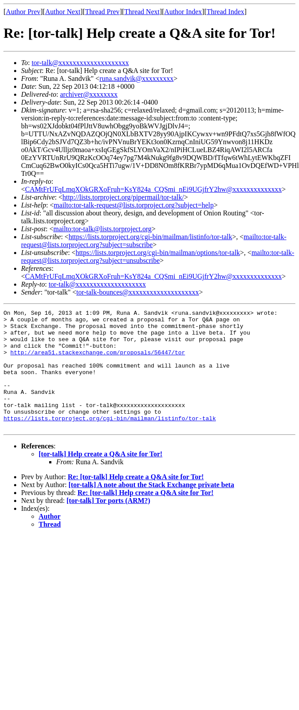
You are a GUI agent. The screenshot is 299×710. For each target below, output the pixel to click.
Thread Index (226, 11)
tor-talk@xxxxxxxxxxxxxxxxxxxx (80, 62)
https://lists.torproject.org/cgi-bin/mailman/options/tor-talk (158, 252)
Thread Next (141, 11)
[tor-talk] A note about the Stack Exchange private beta (151, 508)
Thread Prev (102, 11)
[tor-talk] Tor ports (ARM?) (109, 524)
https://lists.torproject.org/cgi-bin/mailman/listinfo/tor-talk (150, 236)
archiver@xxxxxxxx (89, 94)
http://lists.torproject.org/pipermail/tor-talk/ (123, 197)
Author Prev (23, 11)
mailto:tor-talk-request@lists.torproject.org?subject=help (133, 205)
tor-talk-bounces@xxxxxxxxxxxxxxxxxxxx (137, 292)
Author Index (183, 11)
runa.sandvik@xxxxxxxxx (136, 78)
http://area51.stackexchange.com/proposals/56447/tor (98, 361)
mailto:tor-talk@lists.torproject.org (102, 229)
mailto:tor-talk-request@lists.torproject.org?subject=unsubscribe (157, 256)
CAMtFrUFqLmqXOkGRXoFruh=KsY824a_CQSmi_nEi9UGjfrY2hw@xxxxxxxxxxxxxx (153, 189)
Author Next (62, 11)
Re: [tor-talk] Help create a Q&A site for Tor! (136, 500)
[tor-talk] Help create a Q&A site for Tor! (100, 477)
